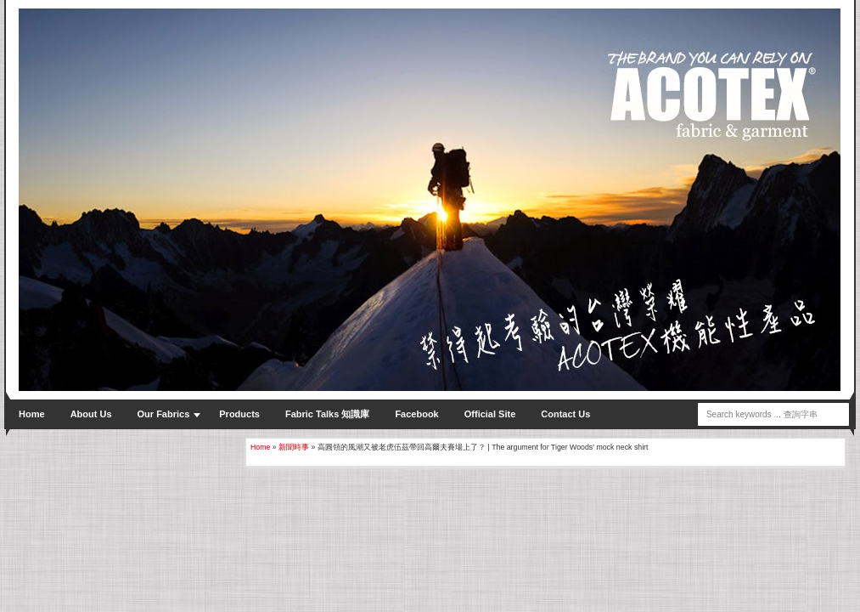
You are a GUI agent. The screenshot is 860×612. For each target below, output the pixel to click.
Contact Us (565, 414)
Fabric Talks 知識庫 (327, 414)
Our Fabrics (164, 414)
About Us (91, 414)
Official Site (490, 414)
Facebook (416, 414)
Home (32, 414)
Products (239, 414)
